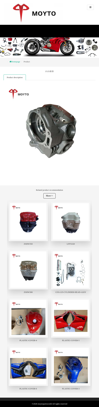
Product (27, 61)
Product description (15, 77)
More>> (49, 196)
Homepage (15, 61)
